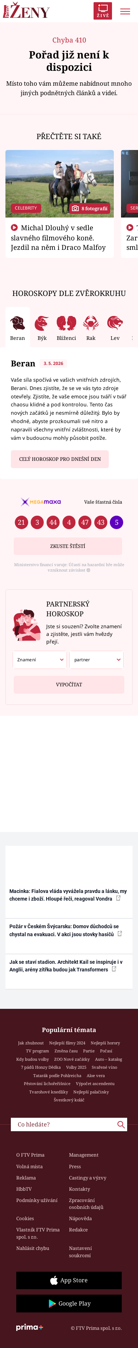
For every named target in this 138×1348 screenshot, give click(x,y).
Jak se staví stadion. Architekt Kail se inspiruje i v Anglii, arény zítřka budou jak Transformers (65, 966)
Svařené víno (104, 1067)
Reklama (26, 1177)
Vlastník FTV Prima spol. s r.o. (38, 1233)
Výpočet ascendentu (95, 1083)
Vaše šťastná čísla (103, 502)
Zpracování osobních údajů (86, 1204)
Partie (89, 1050)
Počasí (106, 1050)
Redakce (78, 1229)
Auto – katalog (108, 1059)
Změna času (66, 1050)
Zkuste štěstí (67, 546)
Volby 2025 (76, 1067)
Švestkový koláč (69, 1100)
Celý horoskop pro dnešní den (60, 459)
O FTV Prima (30, 1155)
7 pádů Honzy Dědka (41, 1067)
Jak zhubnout (31, 1042)
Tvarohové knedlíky (48, 1092)
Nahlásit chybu (32, 1248)
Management (84, 1155)
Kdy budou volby (32, 1059)
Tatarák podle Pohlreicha (57, 1075)
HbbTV (24, 1189)
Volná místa (29, 1166)
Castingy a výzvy (87, 1177)
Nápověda (80, 1218)
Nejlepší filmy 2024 (67, 1042)
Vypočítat (69, 682)
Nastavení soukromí (80, 1252)
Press (75, 1166)
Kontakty (79, 1189)
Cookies (25, 1218)
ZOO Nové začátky (72, 1059)
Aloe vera (96, 1075)
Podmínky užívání (36, 1200)
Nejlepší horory (105, 1042)
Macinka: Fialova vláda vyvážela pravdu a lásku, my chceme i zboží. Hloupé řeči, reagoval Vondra (68, 895)
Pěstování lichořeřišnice (47, 1083)
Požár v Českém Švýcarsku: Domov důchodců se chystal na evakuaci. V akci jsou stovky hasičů (65, 930)
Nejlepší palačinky (91, 1092)
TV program (37, 1050)
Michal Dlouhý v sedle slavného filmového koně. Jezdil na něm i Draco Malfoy (58, 237)
